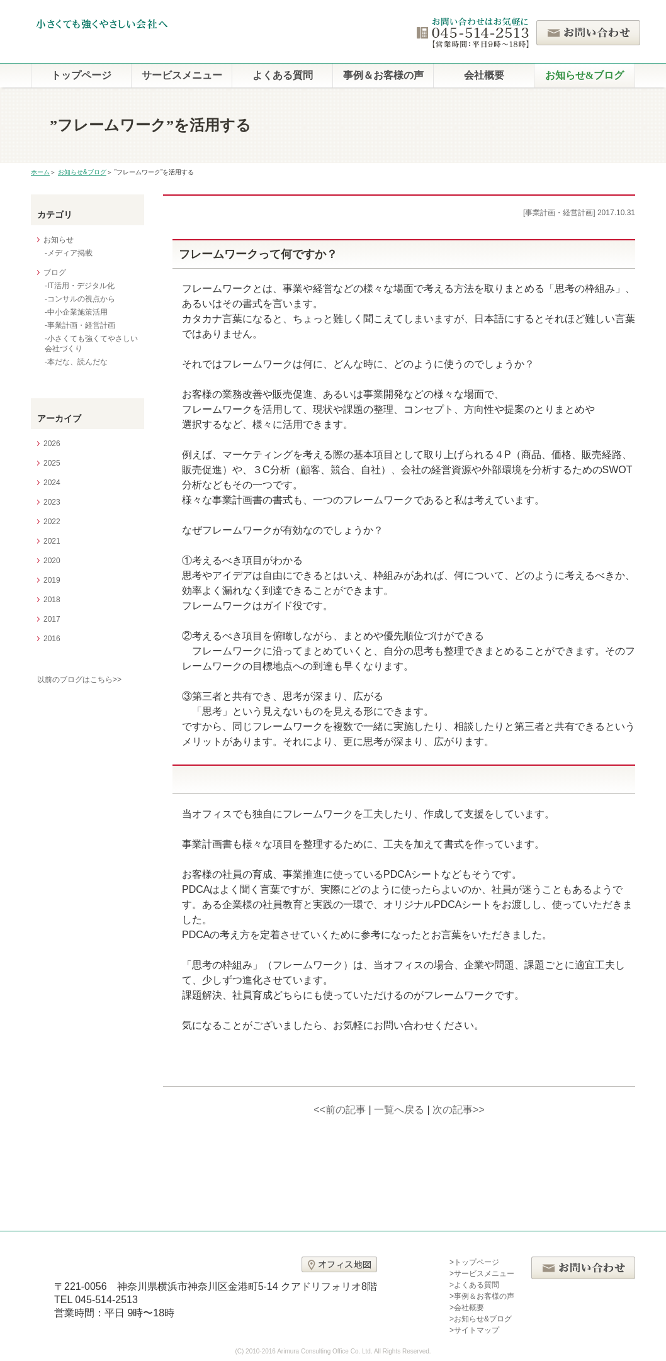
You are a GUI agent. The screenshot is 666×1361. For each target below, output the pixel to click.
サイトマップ (476, 1330)
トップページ (81, 75)
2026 (51, 443)
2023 (51, 502)
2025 (51, 463)
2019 (51, 580)
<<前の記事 (339, 1109)
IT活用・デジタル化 (81, 285)
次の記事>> (458, 1109)
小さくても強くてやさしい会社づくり (91, 343)
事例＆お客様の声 (383, 75)
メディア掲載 (70, 253)
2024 (51, 482)
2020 (51, 560)
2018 (51, 599)
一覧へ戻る (399, 1109)
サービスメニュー (182, 75)
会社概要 (484, 75)
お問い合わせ (588, 32)
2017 (51, 619)
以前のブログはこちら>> (79, 679)
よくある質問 (282, 75)
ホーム (40, 172)
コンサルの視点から (81, 298)
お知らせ (58, 239)
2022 (51, 521)
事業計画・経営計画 (81, 325)
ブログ (54, 272)
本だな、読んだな (77, 361)
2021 (51, 541)
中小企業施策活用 (77, 312)
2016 (51, 638)
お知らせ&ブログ (584, 75)
